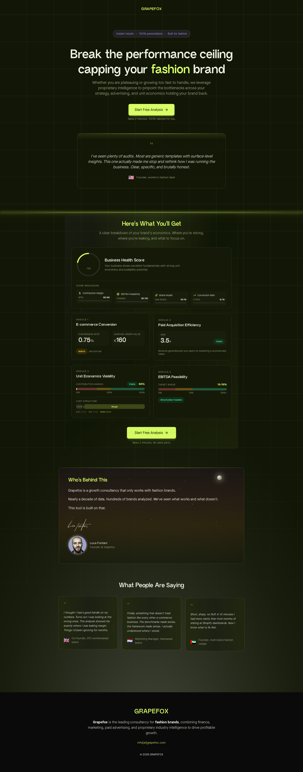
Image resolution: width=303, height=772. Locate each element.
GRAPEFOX (151, 9)
